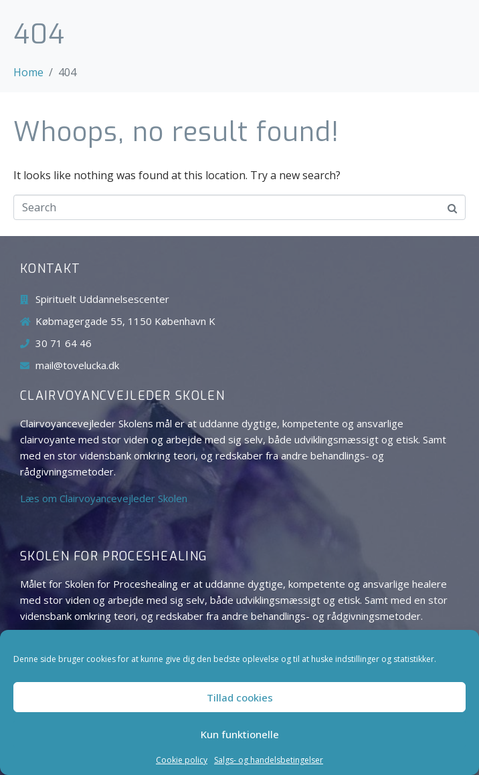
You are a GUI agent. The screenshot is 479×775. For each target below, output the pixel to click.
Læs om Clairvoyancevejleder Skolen (103, 498)
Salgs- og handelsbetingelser (268, 760)
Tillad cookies (240, 697)
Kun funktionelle (240, 734)
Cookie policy (181, 760)
